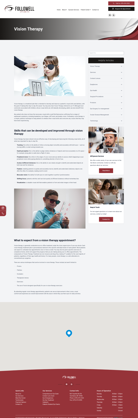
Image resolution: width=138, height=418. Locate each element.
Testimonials (19, 400)
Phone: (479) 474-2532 (77, 398)
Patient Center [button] (86, 10)
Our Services (19, 396)
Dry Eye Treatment (48, 400)
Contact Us (95, 10)
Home (59, 10)
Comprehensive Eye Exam (51, 394)
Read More (106, 170)
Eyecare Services (73, 10)
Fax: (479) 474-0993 (76, 400)
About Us (18, 394)
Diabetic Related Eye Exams (51, 404)
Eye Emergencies (48, 398)
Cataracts (45, 402)
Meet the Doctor (20, 398)
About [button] (64, 10)
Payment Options (20, 402)
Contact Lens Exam (48, 396)
